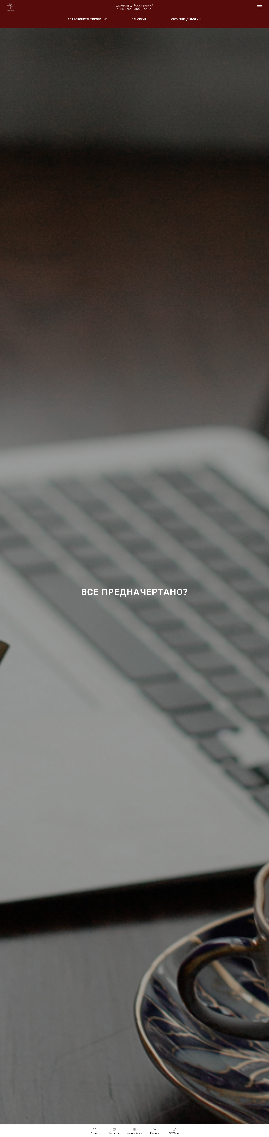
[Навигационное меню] (259, 7)
